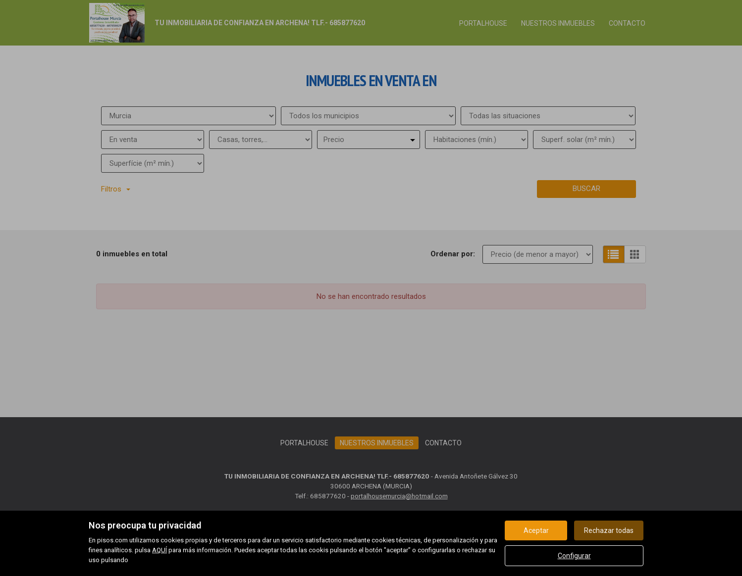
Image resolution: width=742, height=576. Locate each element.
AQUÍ (159, 550)
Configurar (574, 556)
